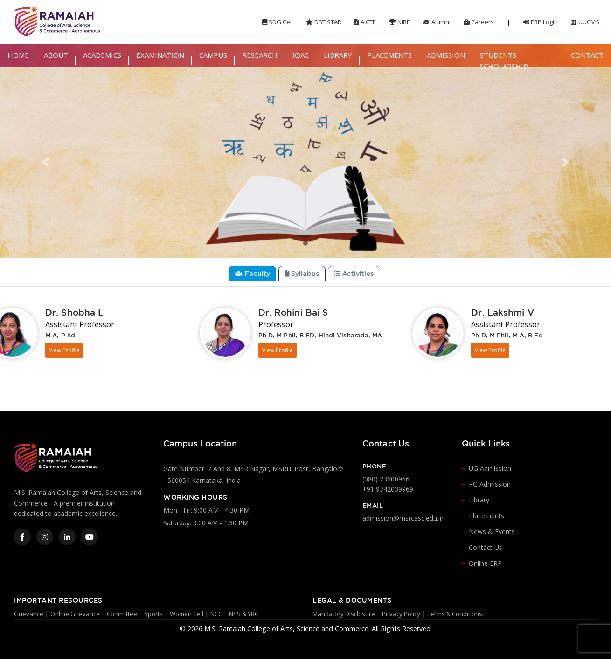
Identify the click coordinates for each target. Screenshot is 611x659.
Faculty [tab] (252, 273)
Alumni (437, 22)
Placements (486, 515)
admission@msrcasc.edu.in (403, 518)
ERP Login (540, 22)
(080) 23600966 (386, 478)
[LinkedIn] (67, 537)
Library (479, 499)
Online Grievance (75, 614)
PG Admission (490, 484)
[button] (46, 162)
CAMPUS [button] (213, 55)
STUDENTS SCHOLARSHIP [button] (504, 60)
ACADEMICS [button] (102, 55)
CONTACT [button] (587, 55)
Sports (153, 614)
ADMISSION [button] (446, 55)
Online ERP (485, 563)
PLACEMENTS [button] (389, 55)
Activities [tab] (354, 273)
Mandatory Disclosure (343, 614)
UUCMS (585, 22)
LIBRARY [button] (338, 55)
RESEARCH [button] (260, 55)
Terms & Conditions (454, 614)
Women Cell (186, 614)
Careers (479, 22)
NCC (216, 614)
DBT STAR (323, 22)
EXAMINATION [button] (160, 55)
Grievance (28, 614)
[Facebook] (22, 537)
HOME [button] (18, 55)
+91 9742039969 (387, 489)
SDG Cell (277, 22)
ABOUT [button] (56, 55)
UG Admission (490, 468)
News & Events (492, 531)
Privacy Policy (401, 614)
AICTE (365, 22)
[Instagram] (44, 537)
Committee (122, 614)
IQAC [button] (300, 55)
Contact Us (485, 547)
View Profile (64, 350)
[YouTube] (89, 537)
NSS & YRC (243, 614)
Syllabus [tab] (302, 273)
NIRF (399, 22)
